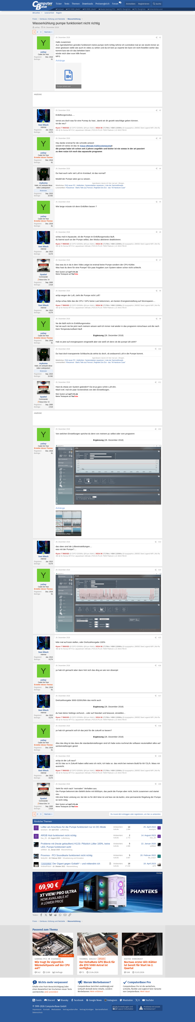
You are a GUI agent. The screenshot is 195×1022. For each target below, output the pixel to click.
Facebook (78, 1000)
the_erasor (152, 858)
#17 (159, 696)
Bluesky (64, 1000)
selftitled (44, 850)
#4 (160, 169)
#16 (159, 665)
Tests (66, 3)
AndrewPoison (46, 866)
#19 (159, 756)
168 (127, 972)
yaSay (37, 27)
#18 (159, 726)
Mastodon (128, 1000)
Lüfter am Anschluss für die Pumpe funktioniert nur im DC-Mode (73, 827)
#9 (160, 319)
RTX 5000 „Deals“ (74, 9)
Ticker (59, 3)
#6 (160, 232)
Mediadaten (56, 1009)
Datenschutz (37, 1012)
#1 (160, 37)
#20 (159, 784)
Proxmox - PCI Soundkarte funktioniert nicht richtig (66, 855)
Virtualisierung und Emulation (73, 858)
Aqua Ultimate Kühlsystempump (95, 146)
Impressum (36, 1009)
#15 (159, 638)
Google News (95, 1000)
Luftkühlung (64, 830)
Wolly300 (44, 858)
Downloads (87, 3)
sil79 (154, 866)
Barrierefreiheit (101, 1009)
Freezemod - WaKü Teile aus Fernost (79, 188)
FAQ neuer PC (70, 185)
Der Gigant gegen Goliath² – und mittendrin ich (76, 863)
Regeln (59, 13)
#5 (160, 202)
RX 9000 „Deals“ (90, 9)
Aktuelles (36, 13)
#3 (160, 138)
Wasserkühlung (66, 850)
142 (37, 972)
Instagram (112, 1000)
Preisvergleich (102, 3)
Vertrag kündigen (87, 1009)
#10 (159, 349)
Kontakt (46, 1009)
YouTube (149, 1000)
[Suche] (157, 3)
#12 (159, 429)
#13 (159, 542)
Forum (115, 3)
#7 (160, 260)
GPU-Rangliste (124, 9)
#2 (160, 110)
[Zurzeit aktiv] (43, 122)
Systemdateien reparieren (94, 185)
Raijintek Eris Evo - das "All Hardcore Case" (109, 188)
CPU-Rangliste (139, 9)
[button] (41, 13)
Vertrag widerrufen (70, 1009)
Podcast (60, 9)
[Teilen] (156, 37)
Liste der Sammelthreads (114, 185)
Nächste (47, 32)
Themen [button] (76, 3)
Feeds (38, 1000)
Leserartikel (49, 13)
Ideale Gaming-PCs (107, 9)
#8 (160, 291)
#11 (159, 382)
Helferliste (80, 185)
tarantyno (44, 830)
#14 (159, 570)
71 (81, 972)
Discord (51, 1000)
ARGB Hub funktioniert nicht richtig (58, 835)
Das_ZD (44, 838)
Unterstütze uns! (155, 9)
